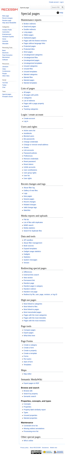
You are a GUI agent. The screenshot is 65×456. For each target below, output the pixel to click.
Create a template (30, 353)
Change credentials (31, 142)
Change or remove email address (36, 145)
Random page (29, 283)
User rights (28, 178)
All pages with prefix (31, 95)
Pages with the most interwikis (35, 318)
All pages (27, 92)
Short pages (28, 52)
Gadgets (27, 254)
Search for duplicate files (33, 231)
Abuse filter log (29, 188)
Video (4, 69)
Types (26, 412)
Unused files (28, 69)
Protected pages (30, 46)
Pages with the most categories (35, 315)
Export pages (28, 333)
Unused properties (30, 415)
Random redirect (30, 289)
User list (27, 175)
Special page (24, 8)
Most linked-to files (30, 306)
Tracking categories (31, 109)
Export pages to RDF (31, 383)
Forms (26, 356)
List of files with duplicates (33, 222)
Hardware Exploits (8, 36)
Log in (26, 121)
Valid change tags (30, 207)
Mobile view (53, 447)
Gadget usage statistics (32, 251)
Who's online (28, 441)
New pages (28, 196)
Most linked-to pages (31, 309)
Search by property (31, 394)
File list (26, 219)
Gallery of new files (31, 190)
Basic (4, 50)
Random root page (30, 292)
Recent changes (30, 202)
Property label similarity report (35, 410)
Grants (26, 147)
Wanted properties (30, 418)
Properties (27, 407)
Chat (3, 87)
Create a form (29, 348)
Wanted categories (30, 74)
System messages (30, 260)
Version (26, 263)
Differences (28, 272)
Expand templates (30, 249)
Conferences (6, 71)
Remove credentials (31, 159)
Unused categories (30, 66)
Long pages (28, 32)
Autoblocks (28, 133)
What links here (29, 336)
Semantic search (30, 396)
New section (28, 278)
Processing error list (31, 431)
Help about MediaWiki (9, 23)
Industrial (5, 41)
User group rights (30, 173)
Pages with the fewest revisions (35, 41)
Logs (25, 193)
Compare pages (29, 330)
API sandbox (28, 240)
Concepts (27, 404)
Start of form (28, 362)
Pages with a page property (34, 103)
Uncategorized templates (33, 63)
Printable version (7, 96)
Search (26, 106)
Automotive (5, 32)
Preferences (28, 156)
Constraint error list (31, 426)
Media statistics (29, 228)
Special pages (6, 94)
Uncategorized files (31, 57)
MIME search (28, 225)
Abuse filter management (33, 243)
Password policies (30, 153)
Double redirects (30, 29)
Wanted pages (29, 80)
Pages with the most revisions (35, 321)
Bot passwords (29, 139)
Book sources (29, 246)
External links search (31, 275)
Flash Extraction (7, 55)
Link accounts (29, 150)
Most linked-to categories (33, 304)
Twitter (4, 85)
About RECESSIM (35, 447)
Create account (29, 118)
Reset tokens (28, 164)
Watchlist (27, 210)
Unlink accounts (29, 167)
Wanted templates (30, 83)
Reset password (29, 161)
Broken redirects (30, 24)
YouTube (5, 83)
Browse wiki (28, 391)
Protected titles (29, 49)
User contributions (30, 170)
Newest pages (29, 199)
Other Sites (5, 76)
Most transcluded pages (32, 312)
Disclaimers (45, 447)
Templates (27, 365)
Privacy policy (24, 447)
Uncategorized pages (31, 60)
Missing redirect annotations (34, 428)
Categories (28, 98)
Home (4, 39)
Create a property (30, 350)
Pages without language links (34, 43)
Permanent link (29, 280)
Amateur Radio (7, 30)
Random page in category (33, 286)
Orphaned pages (30, 38)
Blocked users (29, 136)
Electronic (5, 53)
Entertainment (6, 34)
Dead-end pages (30, 26)
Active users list (29, 130)
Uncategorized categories (33, 55)
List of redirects (29, 101)
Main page (5, 16)
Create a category (30, 345)
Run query (27, 359)
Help (61, 13)
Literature (5, 66)
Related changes (30, 205)
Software (5, 60)
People (4, 73)
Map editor (27, 374)
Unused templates (30, 72)
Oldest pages (28, 35)
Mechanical (5, 57)
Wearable (5, 43)
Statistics (27, 257)
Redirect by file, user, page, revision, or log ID (40, 294)
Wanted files (28, 77)
